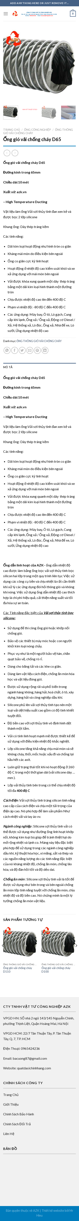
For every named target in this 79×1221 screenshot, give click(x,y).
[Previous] (3, 954)
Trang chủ (11, 129)
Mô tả (7, 367)
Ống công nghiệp (37, 129)
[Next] (74, 115)
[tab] (39, 367)
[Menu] (5, 13)
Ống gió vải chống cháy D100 (56, 969)
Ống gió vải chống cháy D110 (17, 969)
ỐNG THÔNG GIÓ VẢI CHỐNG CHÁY (39, 341)
